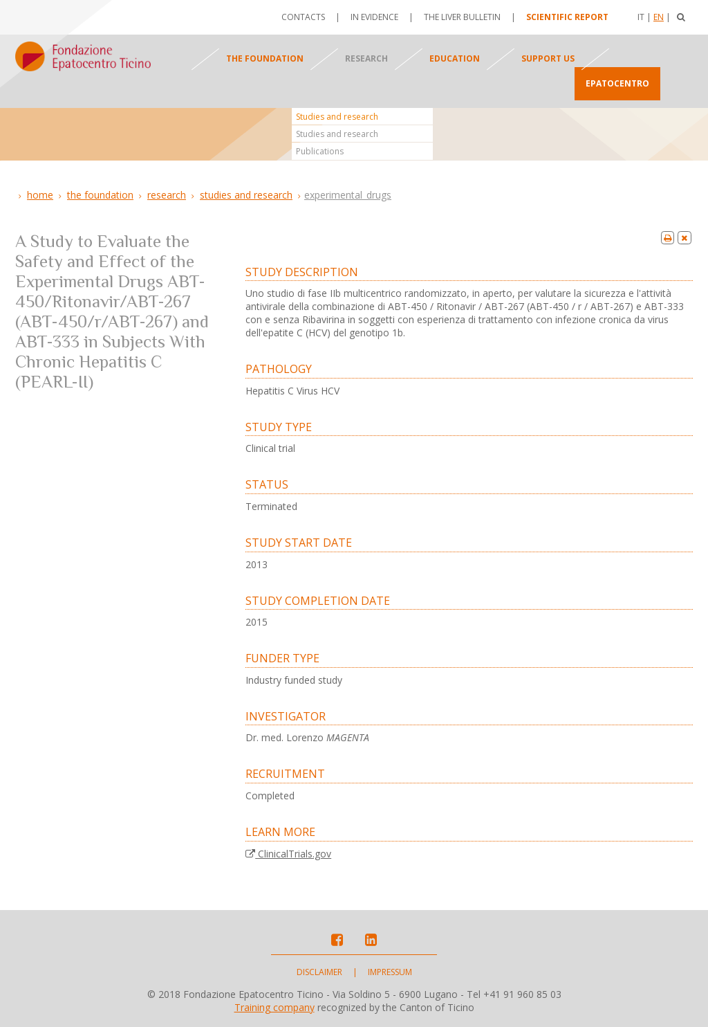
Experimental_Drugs (347, 194)
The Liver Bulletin (462, 17)
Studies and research (337, 116)
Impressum (390, 972)
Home (40, 194)
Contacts (303, 17)
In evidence (374, 17)
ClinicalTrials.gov (288, 853)
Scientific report (567, 17)
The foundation (265, 58)
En (658, 17)
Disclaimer (319, 972)
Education (454, 58)
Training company (274, 1007)
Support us (548, 58)
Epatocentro (617, 83)
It (640, 17)
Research (366, 58)
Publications (320, 151)
